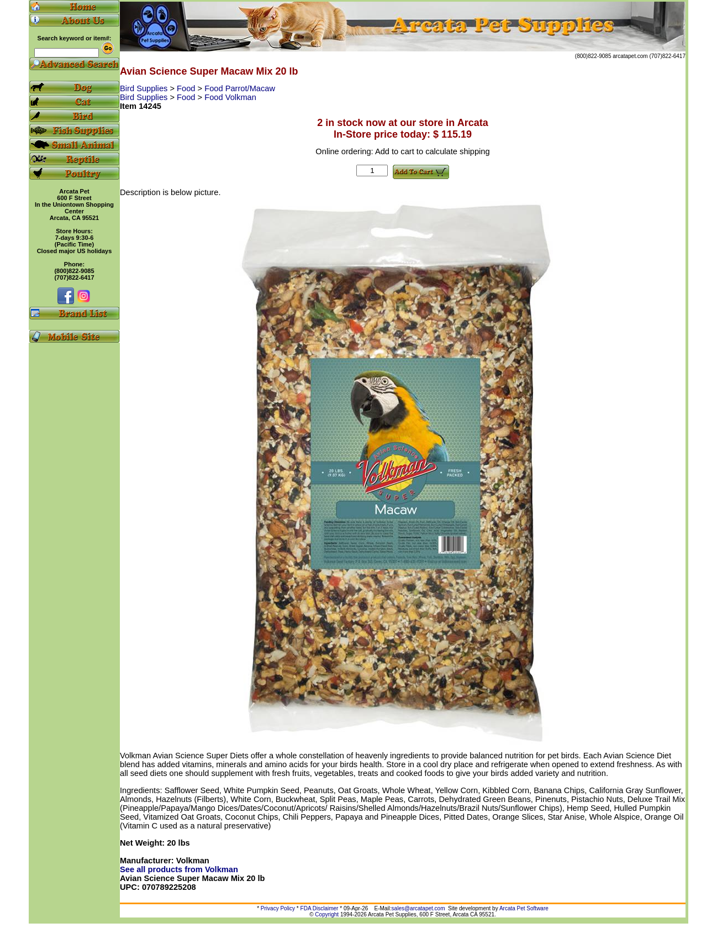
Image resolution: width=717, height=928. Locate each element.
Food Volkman (230, 97)
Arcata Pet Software (524, 908)
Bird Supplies (145, 88)
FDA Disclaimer (319, 908)
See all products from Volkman (179, 869)
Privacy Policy (278, 908)
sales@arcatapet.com (418, 908)
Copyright (327, 914)
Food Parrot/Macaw (239, 88)
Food (187, 88)
